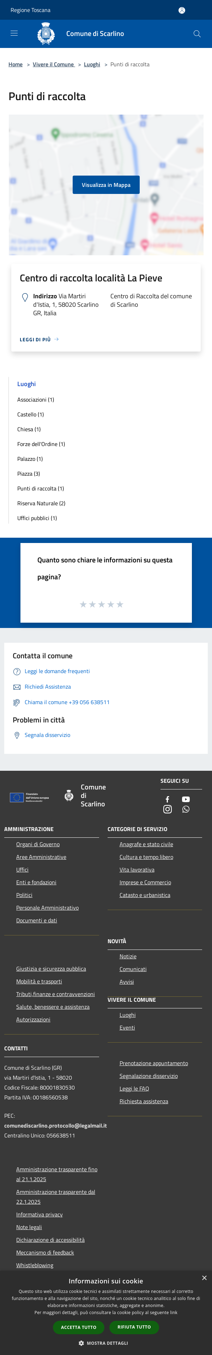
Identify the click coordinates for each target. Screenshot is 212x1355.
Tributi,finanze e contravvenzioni (55, 994)
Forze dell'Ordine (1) (41, 444)
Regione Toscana (30, 10)
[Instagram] (167, 809)
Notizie (128, 956)
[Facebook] (167, 799)
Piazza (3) (28, 473)
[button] (106, 1343)
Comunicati (133, 969)
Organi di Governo (38, 844)
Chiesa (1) (29, 429)
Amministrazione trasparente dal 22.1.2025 (55, 1197)
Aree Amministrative (41, 857)
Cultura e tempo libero (146, 857)
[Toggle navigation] (14, 33)
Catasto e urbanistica (145, 895)
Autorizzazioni (33, 1019)
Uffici (22, 869)
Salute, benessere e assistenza (53, 1006)
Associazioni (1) (35, 399)
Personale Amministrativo (47, 907)
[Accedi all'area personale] (182, 10)
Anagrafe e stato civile (146, 844)
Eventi (127, 1027)
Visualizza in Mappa (106, 185)
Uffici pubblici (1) (37, 518)
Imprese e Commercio (145, 882)
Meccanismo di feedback (45, 1252)
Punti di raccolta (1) (40, 488)
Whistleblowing (34, 1265)
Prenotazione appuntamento (154, 1063)
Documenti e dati (36, 920)
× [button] (204, 1278)
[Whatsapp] (186, 809)
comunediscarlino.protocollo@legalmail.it (55, 1125)
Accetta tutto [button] (78, 1327)
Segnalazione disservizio (149, 1076)
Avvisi (127, 981)
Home (15, 64)
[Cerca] (197, 34)
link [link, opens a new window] (173, 1313)
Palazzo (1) (30, 458)
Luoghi (92, 64)
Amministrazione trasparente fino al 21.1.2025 (56, 1174)
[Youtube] (186, 799)
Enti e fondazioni (36, 882)
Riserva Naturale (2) (41, 503)
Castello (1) (30, 414)
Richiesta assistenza (144, 1101)
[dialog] (106, 1313)
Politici (24, 895)
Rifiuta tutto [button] (134, 1327)
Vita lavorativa (137, 869)
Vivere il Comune (54, 64)
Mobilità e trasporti (39, 981)
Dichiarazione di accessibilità (50, 1239)
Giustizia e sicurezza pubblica (51, 968)
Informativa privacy (39, 1214)
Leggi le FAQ (134, 1088)
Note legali (29, 1227)
